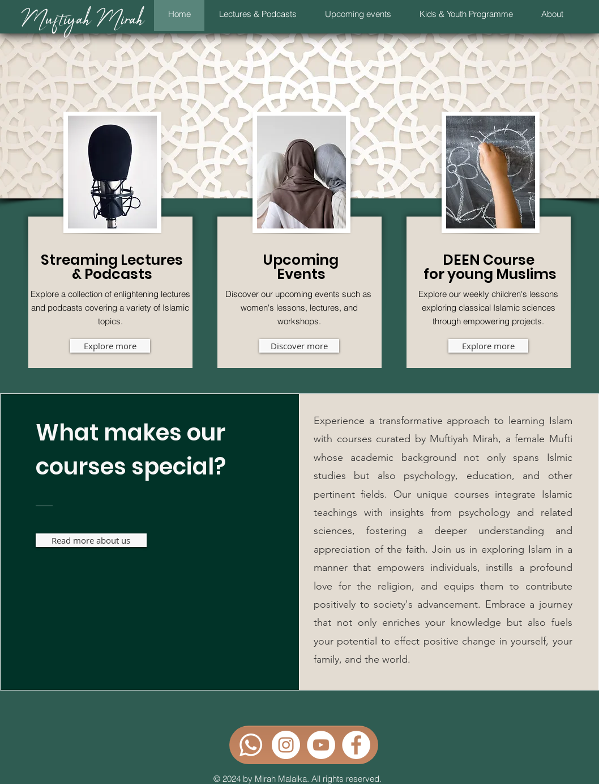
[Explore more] (110, 346)
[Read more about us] (91, 540)
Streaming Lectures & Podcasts (112, 267)
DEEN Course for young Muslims (490, 267)
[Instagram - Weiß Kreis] (286, 745)
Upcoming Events (301, 267)
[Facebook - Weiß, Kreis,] (356, 745)
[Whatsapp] (251, 745)
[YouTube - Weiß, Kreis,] (321, 745)
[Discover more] (299, 346)
